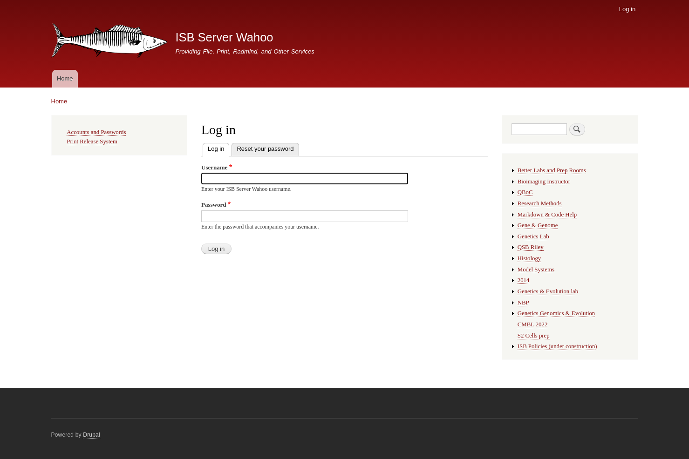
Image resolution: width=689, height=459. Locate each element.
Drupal (91, 435)
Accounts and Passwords (96, 132)
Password (213, 204)
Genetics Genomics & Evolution (556, 313)
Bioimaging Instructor (544, 181)
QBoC (525, 192)
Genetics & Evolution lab (548, 291)
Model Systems (536, 269)
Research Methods (540, 203)
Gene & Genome (538, 225)
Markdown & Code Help (547, 214)
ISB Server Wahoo (224, 37)
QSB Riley (531, 247)
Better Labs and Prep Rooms (552, 170)
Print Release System (92, 141)
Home (65, 78)
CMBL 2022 (533, 324)
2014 (524, 280)
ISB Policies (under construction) (557, 346)
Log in (627, 9)
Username (214, 167)
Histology (529, 258)
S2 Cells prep (534, 335)
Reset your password (265, 148)
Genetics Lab (533, 236)
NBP (523, 302)
